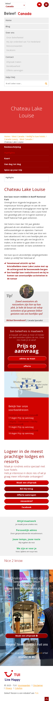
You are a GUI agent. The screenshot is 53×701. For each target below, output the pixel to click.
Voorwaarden (24, 685)
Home (7, 136)
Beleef (8, 3)
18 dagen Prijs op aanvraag (22, 432)
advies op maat (27, 358)
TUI (36, 693)
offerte (27, 366)
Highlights (10, 177)
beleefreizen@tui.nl (33, 653)
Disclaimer (38, 685)
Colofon (18, 688)
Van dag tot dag (12, 164)
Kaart (7, 158)
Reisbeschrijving (12, 147)
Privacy (9, 688)
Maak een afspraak (26, 635)
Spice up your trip (13, 170)
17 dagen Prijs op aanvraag (22, 416)
